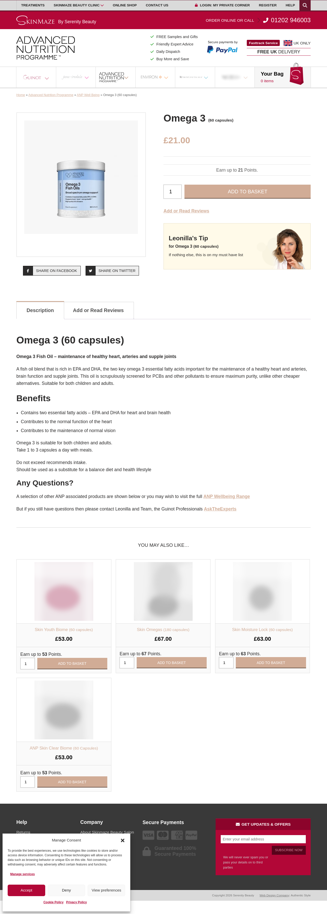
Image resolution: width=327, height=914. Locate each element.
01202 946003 (258, 20)
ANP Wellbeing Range (226, 496)
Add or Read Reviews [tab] (98, 310)
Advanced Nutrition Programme (50, 95)
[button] (122, 840)
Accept (26, 890)
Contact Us (157, 5)
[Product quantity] (173, 192)
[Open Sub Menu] (102, 5)
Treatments (33, 5)
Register (268, 5)
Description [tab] (40, 310)
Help (290, 5)
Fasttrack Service (263, 43)
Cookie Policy (53, 902)
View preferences (106, 890)
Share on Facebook (50, 271)
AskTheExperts (220, 509)
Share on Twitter (110, 271)
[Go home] (56, 20)
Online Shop (125, 5)
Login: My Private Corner (222, 5)
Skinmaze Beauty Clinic (77, 5)
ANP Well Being (88, 95)
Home (20, 95)
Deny (66, 890)
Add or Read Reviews (186, 210)
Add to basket (247, 191)
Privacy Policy (76, 902)
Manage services (22, 874)
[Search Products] (305, 5)
